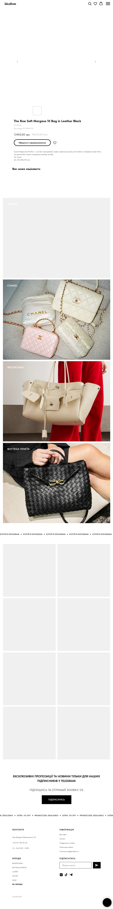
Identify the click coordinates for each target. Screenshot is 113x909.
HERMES (12, 203)
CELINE (15, 876)
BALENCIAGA (15, 367)
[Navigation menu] (108, 3)
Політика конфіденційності (69, 851)
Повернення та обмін (67, 843)
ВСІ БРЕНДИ (17, 884)
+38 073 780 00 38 (19, 843)
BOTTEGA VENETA (18, 449)
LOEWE (15, 872)
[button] (90, 3)
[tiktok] (66, 875)
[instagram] (61, 875)
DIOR (14, 880)
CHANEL (12, 285)
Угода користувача (66, 847)
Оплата (62, 839)
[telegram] (71, 875)
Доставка (62, 834)
